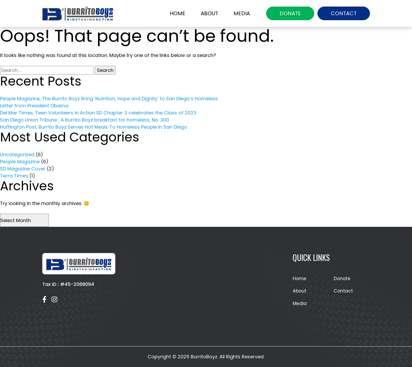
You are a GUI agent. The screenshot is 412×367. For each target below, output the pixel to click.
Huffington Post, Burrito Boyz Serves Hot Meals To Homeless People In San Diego (93, 127)
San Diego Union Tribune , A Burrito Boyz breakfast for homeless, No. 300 (84, 120)
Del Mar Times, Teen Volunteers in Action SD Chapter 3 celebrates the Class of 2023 (98, 112)
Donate (290, 13)
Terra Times (14, 175)
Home (177, 13)
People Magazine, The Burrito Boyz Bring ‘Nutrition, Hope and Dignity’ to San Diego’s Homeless (109, 98)
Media (242, 13)
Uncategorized (17, 154)
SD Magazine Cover (22, 168)
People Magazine (20, 161)
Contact (344, 13)
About (209, 13)
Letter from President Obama (34, 105)
